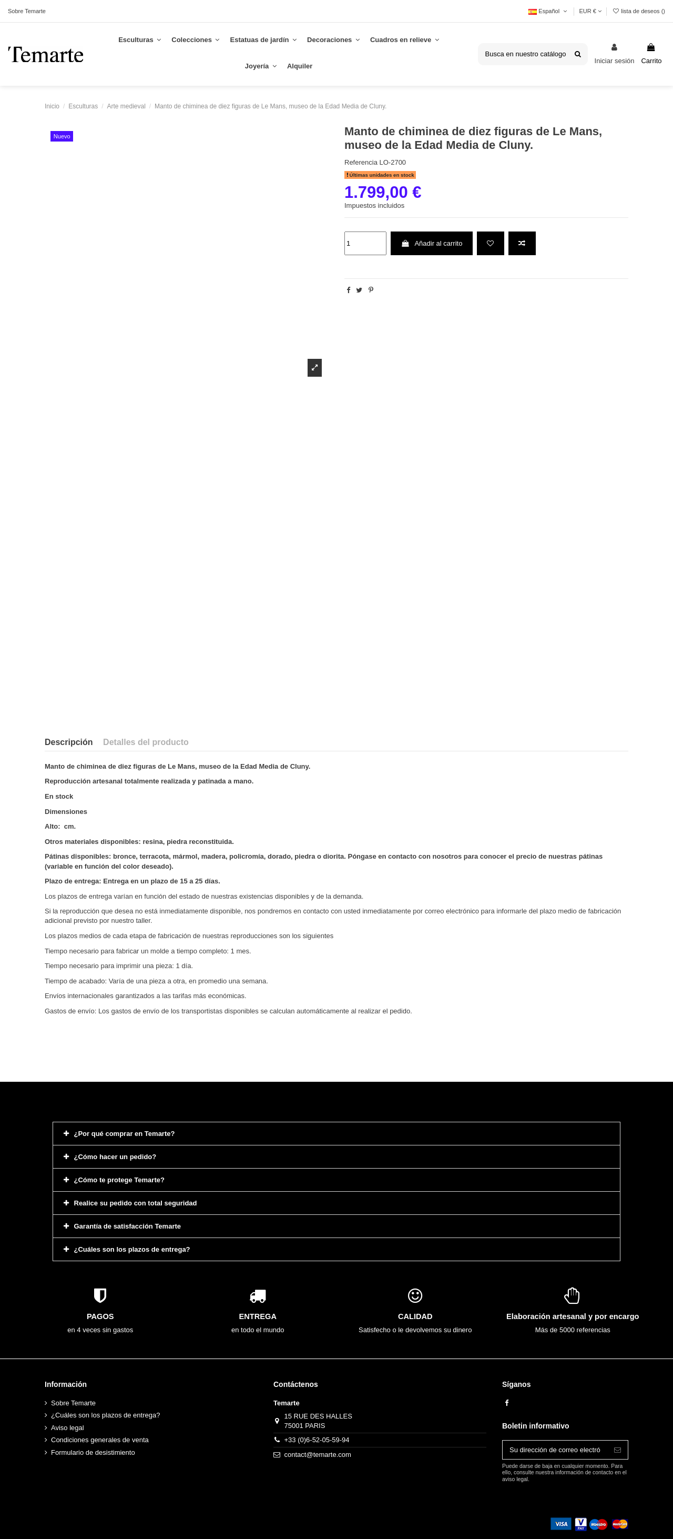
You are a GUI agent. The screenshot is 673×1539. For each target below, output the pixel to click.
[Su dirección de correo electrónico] (555, 1450)
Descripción (69, 742)
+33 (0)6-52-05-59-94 (317, 1440)
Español (548, 11)
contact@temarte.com (317, 1454)
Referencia (361, 162)
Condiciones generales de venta (100, 1440)
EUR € (590, 11)
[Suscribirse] (617, 1450)
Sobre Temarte (27, 11)
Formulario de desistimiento (93, 1452)
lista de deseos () (638, 11)
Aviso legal (67, 1428)
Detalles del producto (146, 742)
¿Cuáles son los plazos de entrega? (105, 1415)
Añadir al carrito (431, 243)
